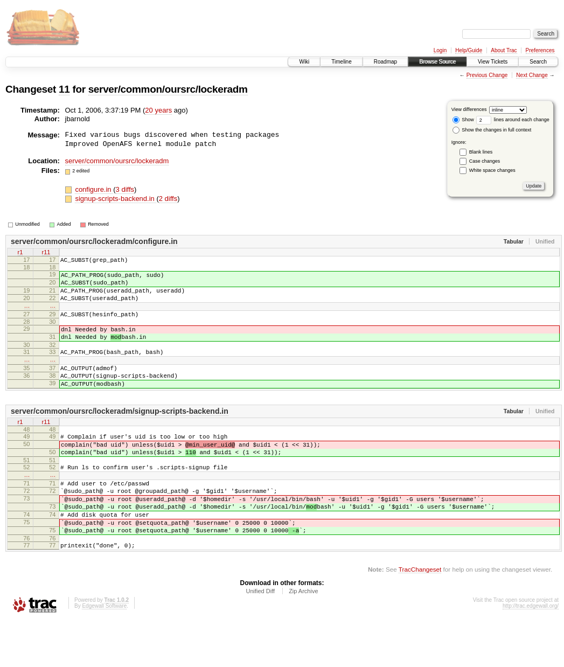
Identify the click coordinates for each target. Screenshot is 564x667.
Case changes (484, 161)
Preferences (540, 50)
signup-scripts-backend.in (115, 198)
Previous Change (487, 75)
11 (64, 89)
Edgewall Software (104, 653)
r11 (46, 252)
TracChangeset (420, 616)
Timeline (341, 62)
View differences (469, 109)
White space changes (492, 170)
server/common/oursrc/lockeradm (168, 89)
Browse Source (437, 62)
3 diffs (125, 189)
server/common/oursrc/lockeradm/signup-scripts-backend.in (119, 435)
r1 (20, 252)
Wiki (304, 62)
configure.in (94, 189)
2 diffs (168, 198)
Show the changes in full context (492, 130)
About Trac (504, 50)
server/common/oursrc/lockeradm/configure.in (94, 241)
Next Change (531, 75)
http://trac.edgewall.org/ (531, 653)
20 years (158, 110)
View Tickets (492, 62)
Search (538, 62)
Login (440, 50)
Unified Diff (260, 638)
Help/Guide (468, 50)
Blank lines (481, 152)
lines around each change (512, 119)
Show (463, 119)
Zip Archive (303, 638)
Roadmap (385, 62)
